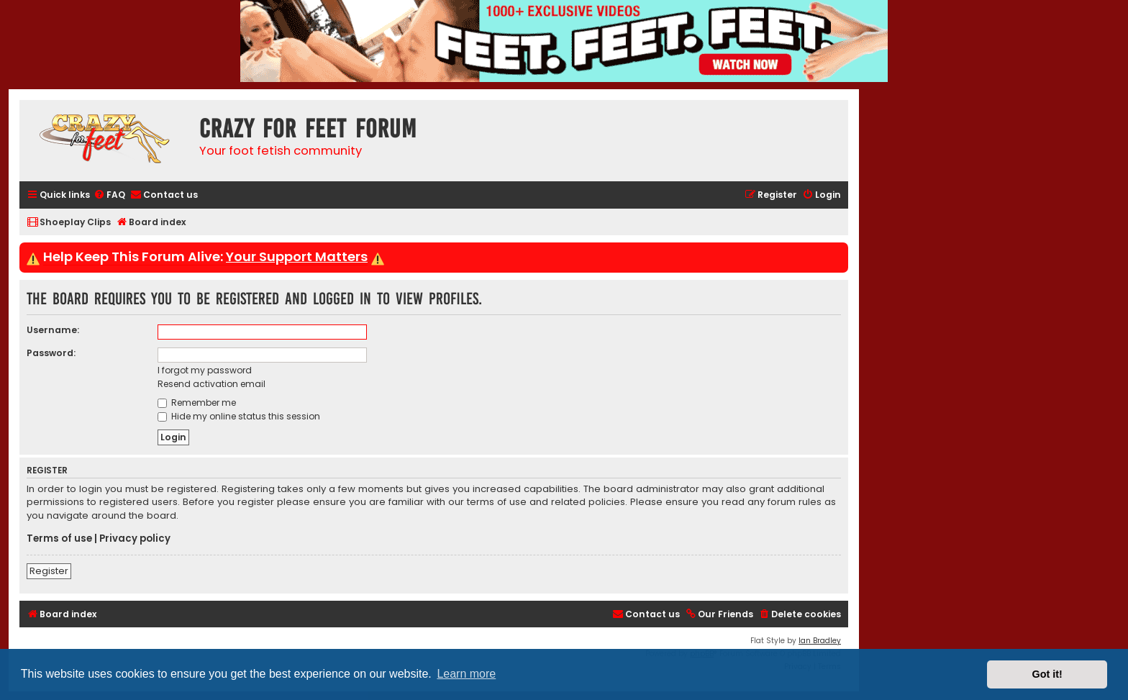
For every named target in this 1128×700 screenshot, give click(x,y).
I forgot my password (205, 370)
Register (48, 571)
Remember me (197, 402)
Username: (53, 330)
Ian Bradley (820, 640)
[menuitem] (109, 195)
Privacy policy (134, 538)
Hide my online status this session (239, 416)
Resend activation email (211, 383)
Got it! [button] (1047, 674)
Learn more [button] (466, 674)
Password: (51, 353)
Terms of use (59, 538)
